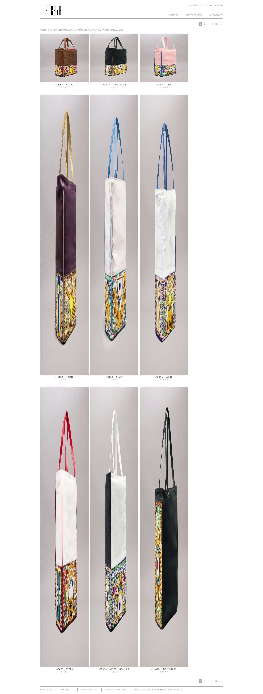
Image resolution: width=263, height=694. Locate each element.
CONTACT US (46, 690)
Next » (218, 24)
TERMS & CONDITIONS (116, 690)
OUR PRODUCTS (194, 15)
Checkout (202, 5)
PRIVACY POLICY (89, 690)
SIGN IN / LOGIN (216, 5)
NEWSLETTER (67, 690)
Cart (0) (192, 5)
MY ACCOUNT (216, 15)
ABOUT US (173, 15)
